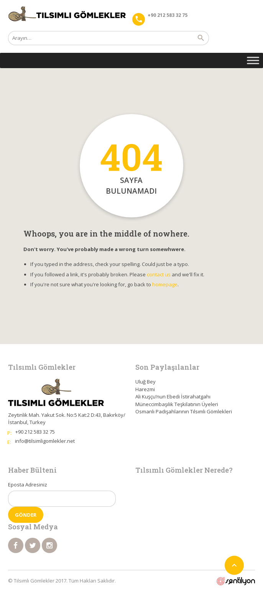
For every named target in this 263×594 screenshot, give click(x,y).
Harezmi (145, 389)
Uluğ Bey (145, 381)
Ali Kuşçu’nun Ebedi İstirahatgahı (172, 396)
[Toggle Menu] (253, 60)
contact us (159, 274)
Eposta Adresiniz (27, 484)
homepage (165, 284)
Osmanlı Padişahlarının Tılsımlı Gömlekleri (183, 411)
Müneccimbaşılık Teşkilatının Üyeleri (176, 404)
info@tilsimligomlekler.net (45, 440)
